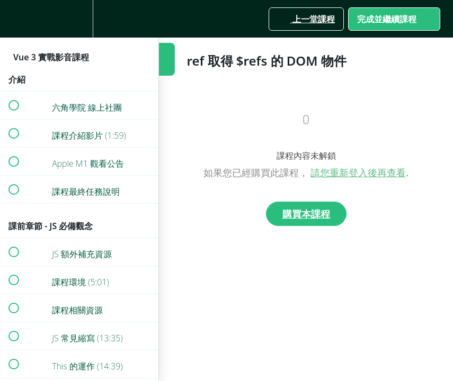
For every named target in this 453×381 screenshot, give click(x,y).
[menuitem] (79, 19)
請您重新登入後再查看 (358, 172)
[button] (13, 19)
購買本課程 (306, 213)
